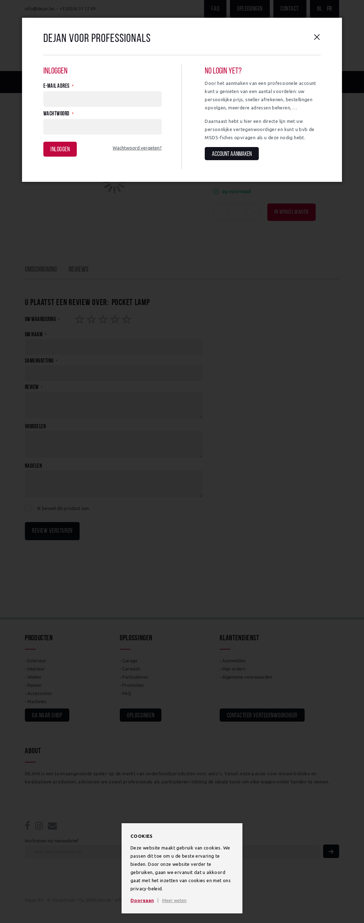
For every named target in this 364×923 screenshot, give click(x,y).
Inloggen (60, 149)
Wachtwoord (56, 114)
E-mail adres (56, 86)
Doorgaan (142, 900)
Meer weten (174, 900)
